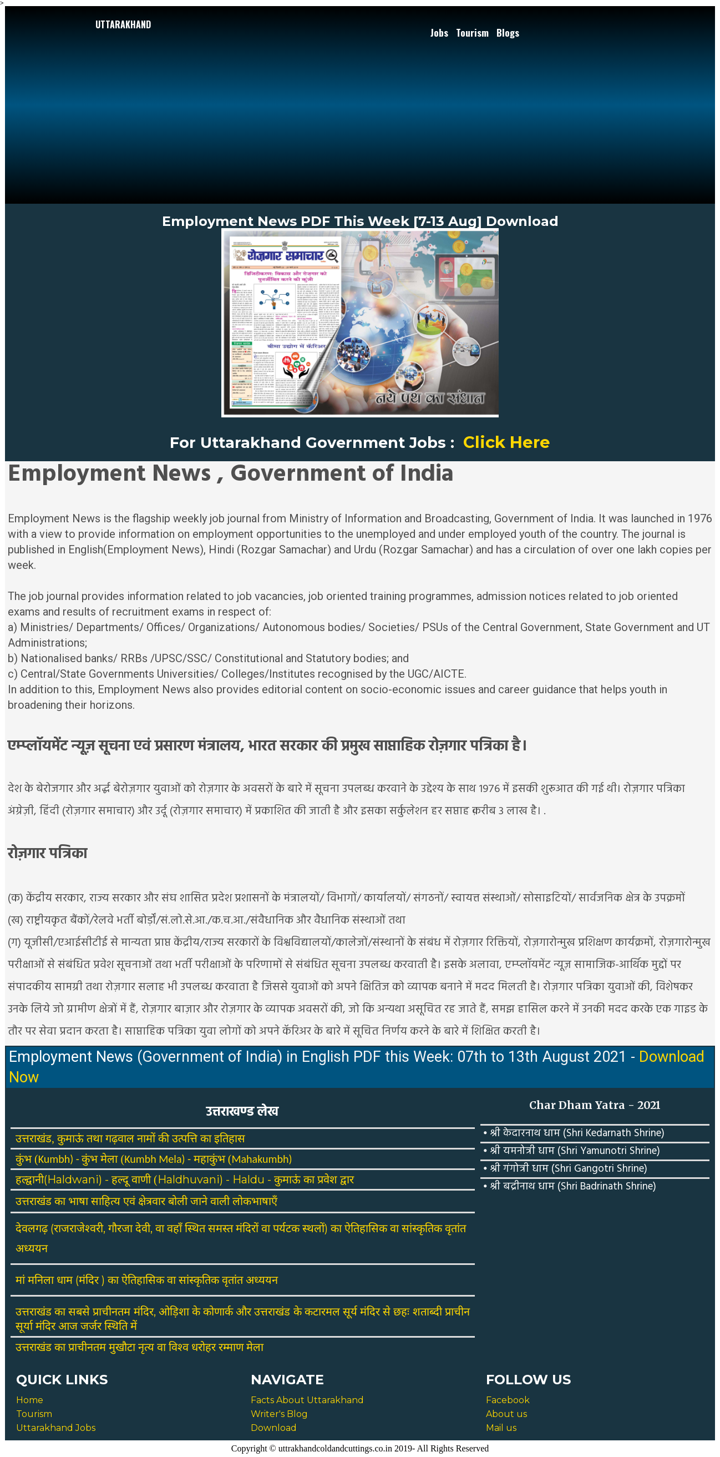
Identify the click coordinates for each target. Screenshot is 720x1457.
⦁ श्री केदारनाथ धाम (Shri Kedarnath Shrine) (574, 1133)
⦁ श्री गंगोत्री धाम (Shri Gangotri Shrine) (565, 1169)
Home (29, 1400)
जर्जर (91, 1326)
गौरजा (120, 1228)
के (196, 1311)
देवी (142, 1228)
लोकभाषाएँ (254, 1201)
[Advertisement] (123, 112)
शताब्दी (427, 1311)
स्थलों (313, 1228)
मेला (254, 1347)
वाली (220, 1201)
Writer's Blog (279, 1414)
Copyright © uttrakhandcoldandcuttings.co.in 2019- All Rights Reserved (360, 1448)
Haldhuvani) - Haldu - (216, 1179)
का (60, 1201)
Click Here (506, 442)
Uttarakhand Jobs (55, 1428)
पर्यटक (286, 1228)
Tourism (472, 32)
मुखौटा (122, 1347)
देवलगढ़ (32, 1228)
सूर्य (350, 1311)
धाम (65, 1280)
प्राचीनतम (111, 1311)
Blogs (507, 32)
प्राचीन (457, 1311)
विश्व (179, 1347)
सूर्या (24, 1326)
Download (274, 1428)
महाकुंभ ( (213, 1159)
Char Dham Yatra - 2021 (595, 1105)
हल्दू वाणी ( (134, 1179)
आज (68, 1326)
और (243, 1311)
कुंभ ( (27, 1159)
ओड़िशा (174, 1311)
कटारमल (322, 1311)
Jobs (439, 32)
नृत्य (146, 1347)
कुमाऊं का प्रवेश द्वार (314, 1179)
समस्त (220, 1228)
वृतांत (455, 1228)
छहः (401, 1311)
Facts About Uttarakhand (307, 1400)
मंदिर (89, 1280)
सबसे (79, 1311)
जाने (198, 1201)
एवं (129, 1201)
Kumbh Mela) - (159, 1159)
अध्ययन (32, 1248)
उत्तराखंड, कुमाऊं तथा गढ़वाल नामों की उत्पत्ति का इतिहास (130, 1138)
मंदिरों (247, 1228)
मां (20, 1280)
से (387, 1311)
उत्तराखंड (34, 1201)
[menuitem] (440, 33)
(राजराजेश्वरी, (78, 1228)
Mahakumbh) (261, 1159)
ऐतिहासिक (365, 1228)
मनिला (41, 1280)
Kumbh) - (60, 1159)
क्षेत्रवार (151, 1201)
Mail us (501, 1428)
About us (506, 1414)
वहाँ (174, 1228)
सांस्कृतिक (422, 1228)
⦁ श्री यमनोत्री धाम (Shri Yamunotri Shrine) (571, 1151)
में (133, 1326)
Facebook (508, 1400)
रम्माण (231, 1347)
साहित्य (105, 1201)
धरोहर (203, 1347)
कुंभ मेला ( (103, 1159)
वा (159, 1228)
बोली (177, 1201)
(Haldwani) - (77, 1179)
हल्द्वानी (30, 1179)
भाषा (78, 1201)
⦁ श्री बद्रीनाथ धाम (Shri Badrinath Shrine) (569, 1186)
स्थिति (116, 1326)
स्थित (195, 1228)
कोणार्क (218, 1311)
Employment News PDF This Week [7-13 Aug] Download (360, 221)
